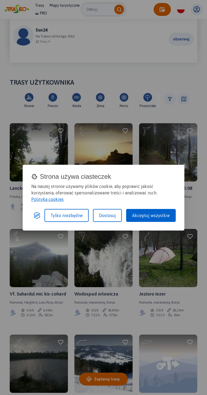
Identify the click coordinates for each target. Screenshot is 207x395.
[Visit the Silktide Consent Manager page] (37, 215)
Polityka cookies (47, 199)
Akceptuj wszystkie (151, 215)
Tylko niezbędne (66, 215)
